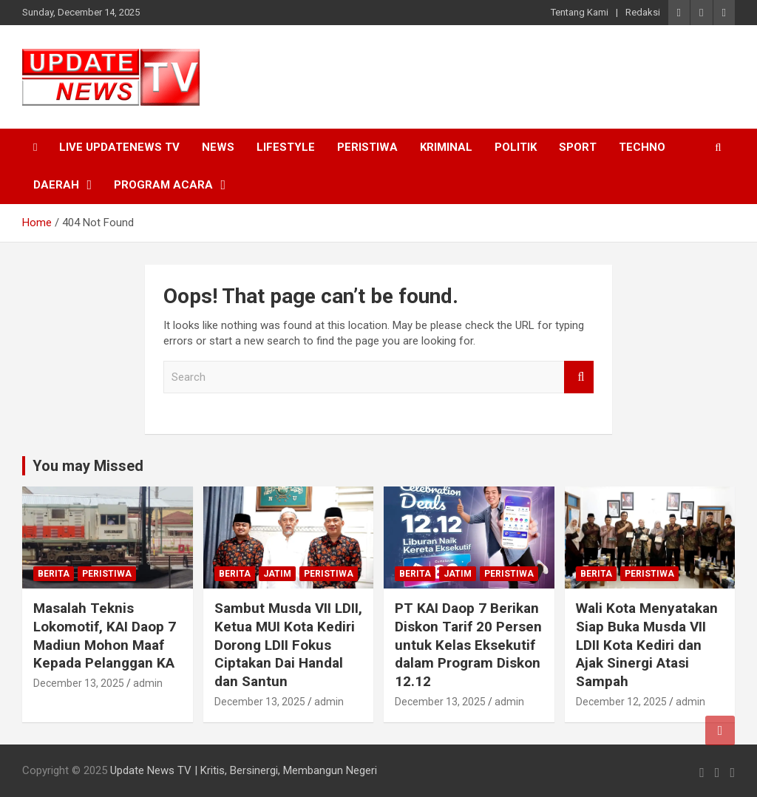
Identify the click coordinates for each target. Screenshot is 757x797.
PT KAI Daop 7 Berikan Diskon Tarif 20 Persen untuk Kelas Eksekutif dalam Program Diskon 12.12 (468, 645)
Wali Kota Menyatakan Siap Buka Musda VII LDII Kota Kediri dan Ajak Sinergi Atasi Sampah (647, 645)
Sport (578, 147)
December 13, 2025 (78, 683)
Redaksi (642, 12)
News (218, 147)
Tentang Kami (579, 12)
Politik (516, 147)
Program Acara (163, 184)
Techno (642, 147)
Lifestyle (286, 147)
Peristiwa (367, 147)
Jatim (277, 574)
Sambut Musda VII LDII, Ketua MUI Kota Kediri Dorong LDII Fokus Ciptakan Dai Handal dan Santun (288, 645)
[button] (111, 76)
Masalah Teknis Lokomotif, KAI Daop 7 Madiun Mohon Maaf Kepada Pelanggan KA (104, 635)
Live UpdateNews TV (119, 147)
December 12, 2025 (621, 702)
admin (148, 683)
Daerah (56, 184)
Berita (53, 574)
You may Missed (88, 466)
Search (579, 377)
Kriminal (446, 147)
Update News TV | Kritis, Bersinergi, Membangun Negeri (243, 770)
